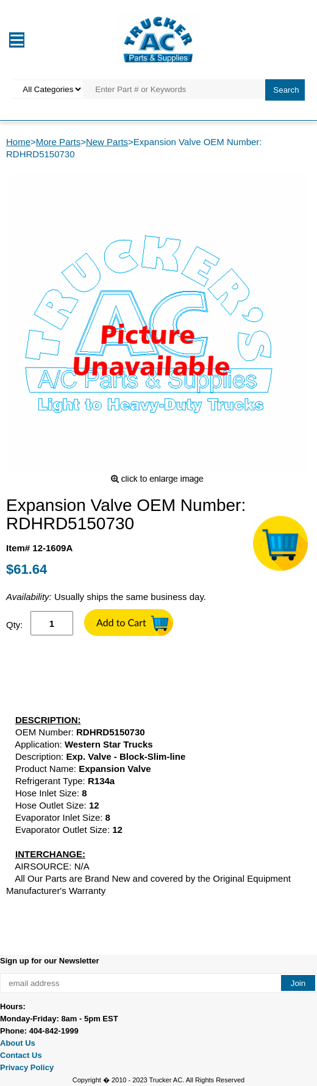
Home (18, 142)
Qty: (14, 625)
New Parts (107, 142)
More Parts (58, 142)
